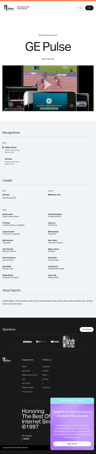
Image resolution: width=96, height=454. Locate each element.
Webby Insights (27, 387)
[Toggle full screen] (86, 104)
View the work (7, 198)
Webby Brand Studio (29, 375)
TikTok (44, 375)
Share (89, 8)
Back (79, 8)
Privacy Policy (27, 392)
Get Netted (26, 383)
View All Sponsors (86, 329)
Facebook (46, 387)
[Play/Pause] (10, 104)
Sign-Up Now (72, 444)
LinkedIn (45, 371)
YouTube (45, 379)
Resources (26, 371)
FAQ (23, 379)
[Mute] (78, 104)
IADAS (24, 367)
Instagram (46, 367)
